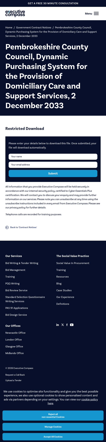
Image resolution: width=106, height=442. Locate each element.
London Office (13, 339)
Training (10, 276)
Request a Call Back (15, 374)
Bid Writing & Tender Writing (21, 263)
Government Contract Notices (33, 27)
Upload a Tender (13, 380)
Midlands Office (14, 353)
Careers (9, 385)
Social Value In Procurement (72, 263)
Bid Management (15, 269)
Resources (62, 276)
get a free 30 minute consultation (53, 3)
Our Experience (65, 297)
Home (8, 27)
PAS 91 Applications (16, 308)
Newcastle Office (15, 332)
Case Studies (64, 290)
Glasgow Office (14, 346)
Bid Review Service (16, 290)
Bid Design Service (16, 314)
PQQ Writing (12, 283)
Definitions (62, 303)
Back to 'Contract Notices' (21, 227)
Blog (58, 283)
